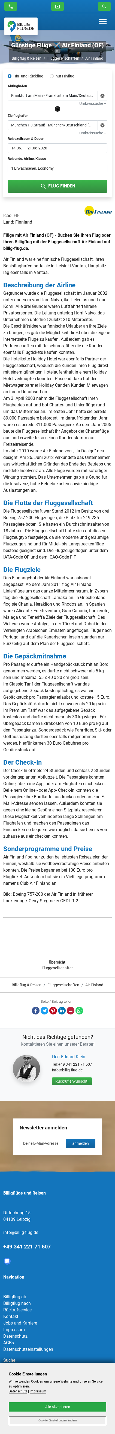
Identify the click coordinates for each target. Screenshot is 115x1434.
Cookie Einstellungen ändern (57, 1420)
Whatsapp (79, 1010)
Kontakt (10, 1316)
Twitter (44, 1010)
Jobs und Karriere (20, 1323)
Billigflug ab (14, 1296)
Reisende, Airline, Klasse (27, 159)
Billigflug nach (17, 1303)
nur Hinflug (65, 76)
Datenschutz (15, 1336)
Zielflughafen (18, 116)
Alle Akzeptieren (57, 1407)
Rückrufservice (17, 1309)
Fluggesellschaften (63, 58)
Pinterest (53, 1010)
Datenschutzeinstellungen (28, 1349)
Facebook (36, 1010)
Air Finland (94, 58)
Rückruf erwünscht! (72, 1081)
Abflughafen (17, 86)
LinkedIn (62, 1010)
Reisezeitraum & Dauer (26, 139)
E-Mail (70, 1010)
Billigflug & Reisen (26, 58)
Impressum (14, 1329)
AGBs (8, 1342)
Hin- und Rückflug (28, 76)
